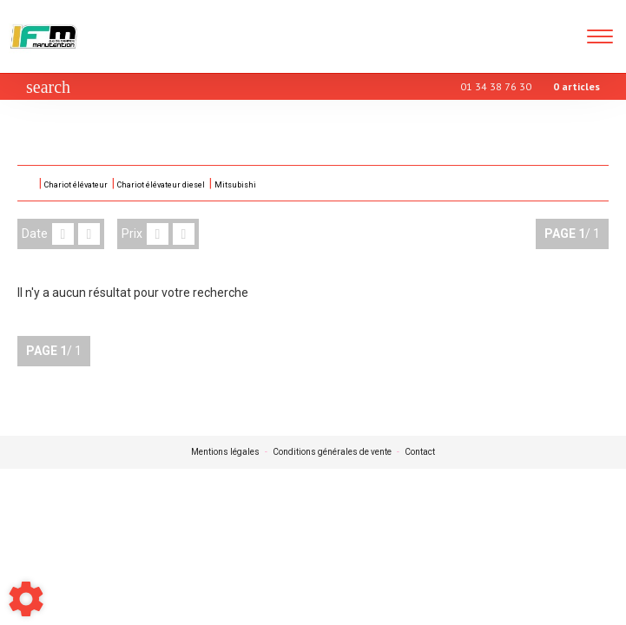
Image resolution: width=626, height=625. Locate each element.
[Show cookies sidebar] (26, 599)
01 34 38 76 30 (495, 86)
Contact (420, 452)
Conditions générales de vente (332, 452)
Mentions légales (225, 452)
